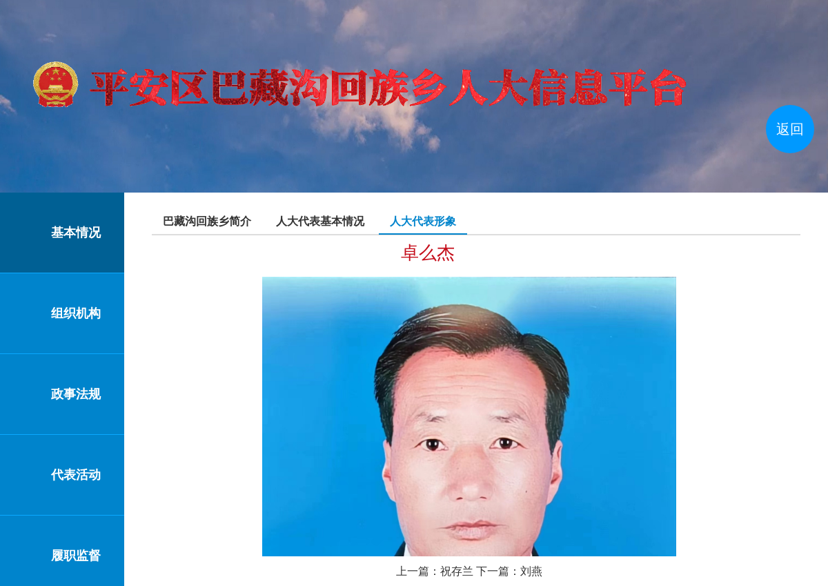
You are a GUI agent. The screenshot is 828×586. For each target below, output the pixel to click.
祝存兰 (456, 571)
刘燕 (531, 571)
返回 (790, 129)
